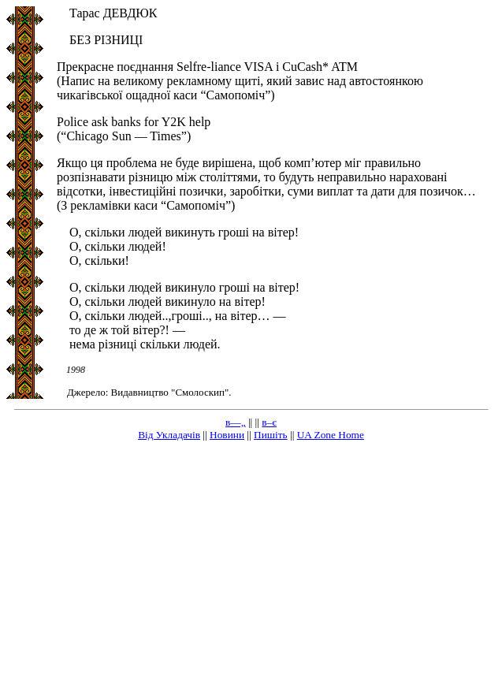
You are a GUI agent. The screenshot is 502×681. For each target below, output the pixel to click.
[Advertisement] (251, 564)
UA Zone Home (330, 435)
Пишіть (271, 435)
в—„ (235, 422)
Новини (227, 435)
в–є (269, 422)
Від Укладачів (169, 435)
